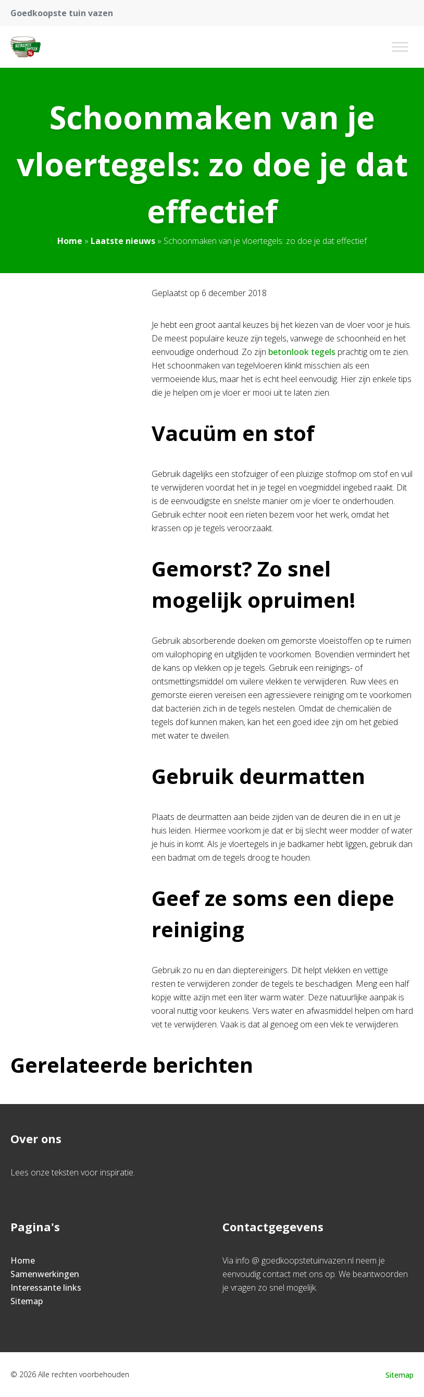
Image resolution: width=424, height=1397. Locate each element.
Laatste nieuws (123, 241)
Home (69, 241)
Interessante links (45, 1287)
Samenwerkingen (44, 1274)
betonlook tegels (301, 352)
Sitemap (26, 1301)
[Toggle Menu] (400, 47)
